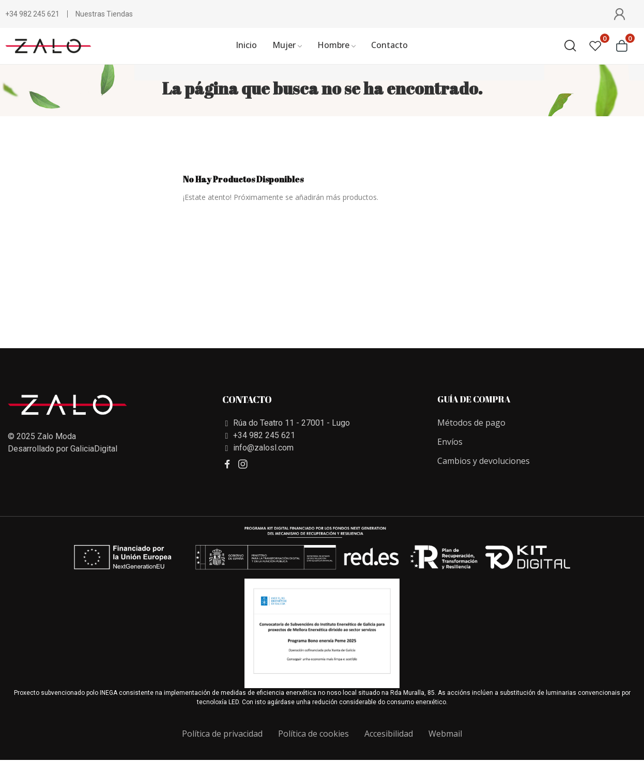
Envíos (450, 441)
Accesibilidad (388, 733)
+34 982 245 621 (32, 14)
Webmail (445, 733)
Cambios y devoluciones (483, 460)
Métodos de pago (471, 422)
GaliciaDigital (93, 449)
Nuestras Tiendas (104, 14)
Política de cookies (313, 733)
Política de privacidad (222, 733)
